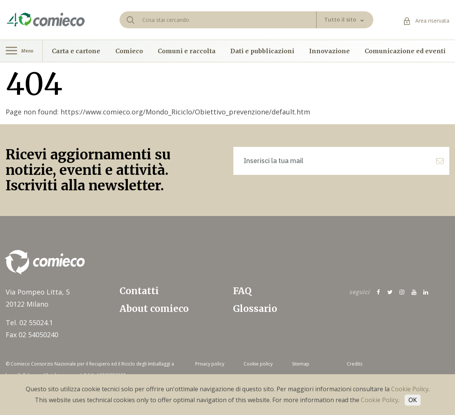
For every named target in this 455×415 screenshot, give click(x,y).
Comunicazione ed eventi (405, 51)
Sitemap (300, 364)
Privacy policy (209, 364)
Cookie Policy (410, 389)
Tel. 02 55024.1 (29, 322)
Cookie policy (258, 364)
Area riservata (426, 20)
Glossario (255, 309)
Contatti (139, 291)
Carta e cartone (76, 51)
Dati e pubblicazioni (262, 51)
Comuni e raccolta (187, 51)
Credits (354, 364)
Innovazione (329, 51)
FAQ (242, 291)
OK (412, 400)
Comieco (129, 51)
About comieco (154, 309)
